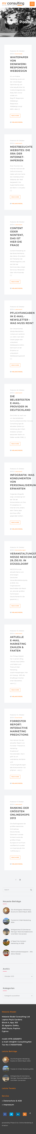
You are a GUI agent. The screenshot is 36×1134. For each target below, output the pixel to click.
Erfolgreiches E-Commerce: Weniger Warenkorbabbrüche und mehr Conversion (22, 932)
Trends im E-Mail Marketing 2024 (22, 1069)
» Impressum (8, 1105)
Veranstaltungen (20, 550)
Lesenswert (18, 143)
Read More (15, 115)
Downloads (18, 54)
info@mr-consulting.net (20, 1042)
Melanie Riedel (17, 122)
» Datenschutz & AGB (12, 1101)
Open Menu (32, 4)
